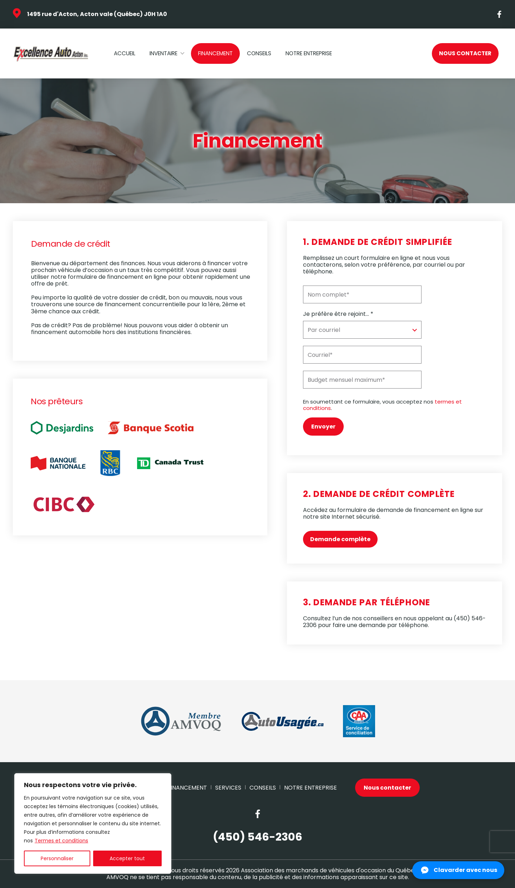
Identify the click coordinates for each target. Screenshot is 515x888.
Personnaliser (57, 858)
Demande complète (340, 539)
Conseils (259, 53)
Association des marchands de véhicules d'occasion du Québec (329, 870)
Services (228, 787)
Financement (215, 53)
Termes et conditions (61, 840)
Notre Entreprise (309, 53)
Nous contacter (465, 53)
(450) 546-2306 (257, 837)
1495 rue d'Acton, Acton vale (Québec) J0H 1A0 (97, 14)
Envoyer (323, 426)
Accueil (124, 53)
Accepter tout (127, 858)
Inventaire (163, 53)
